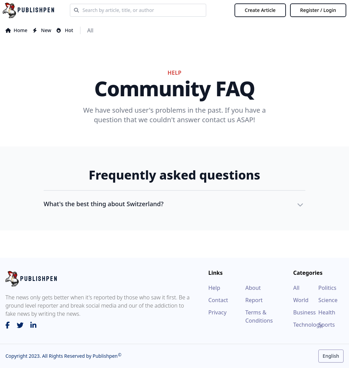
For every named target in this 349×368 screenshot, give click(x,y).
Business (304, 312)
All (90, 30)
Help (214, 288)
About (253, 288)
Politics (327, 288)
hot (65, 30)
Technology (305, 324)
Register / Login (318, 10)
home (16, 30)
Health (326, 312)
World (300, 300)
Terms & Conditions (259, 316)
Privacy (217, 312)
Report (254, 300)
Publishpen (104, 356)
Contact (218, 300)
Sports (326, 324)
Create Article (260, 10)
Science (327, 300)
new (42, 30)
